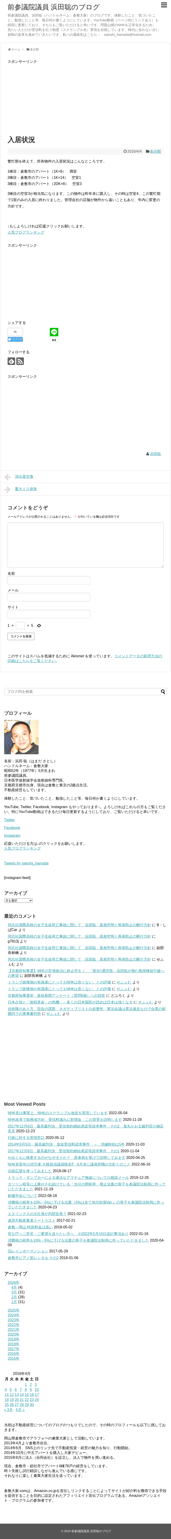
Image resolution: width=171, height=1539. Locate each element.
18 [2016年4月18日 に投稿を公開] (7, 1400)
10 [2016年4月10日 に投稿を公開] (37, 1390)
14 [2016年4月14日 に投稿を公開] (22, 1395)
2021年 (14, 1330)
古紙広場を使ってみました (30, 1171)
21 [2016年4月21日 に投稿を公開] (22, 1400)
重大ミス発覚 (20, 489)
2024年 (14, 1315)
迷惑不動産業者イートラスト (32, 1220)
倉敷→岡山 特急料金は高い (30, 1227)
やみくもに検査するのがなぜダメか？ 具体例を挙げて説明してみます (66, 1158)
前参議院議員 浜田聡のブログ (54, 7)
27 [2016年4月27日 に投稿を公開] (17, 1405)
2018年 (14, 1344)
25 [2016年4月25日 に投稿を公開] (7, 1405)
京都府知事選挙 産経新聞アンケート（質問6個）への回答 (56, 995)
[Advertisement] (86, 97)
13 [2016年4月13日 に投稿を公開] (17, 1395)
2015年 (14, 1358)
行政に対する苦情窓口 (26, 1138)
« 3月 (8, 1410)
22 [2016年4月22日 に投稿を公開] (27, 1400)
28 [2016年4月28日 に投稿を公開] (22, 1405)
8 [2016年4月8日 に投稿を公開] (26, 1390)
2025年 (14, 1310)
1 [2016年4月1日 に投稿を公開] (26, 1385)
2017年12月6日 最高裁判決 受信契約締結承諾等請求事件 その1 (64, 1151)
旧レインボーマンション (28, 1251)
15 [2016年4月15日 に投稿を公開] (27, 1395)
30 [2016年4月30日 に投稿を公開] (32, 1405)
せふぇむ (124, 982)
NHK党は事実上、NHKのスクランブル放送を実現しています (58, 1113)
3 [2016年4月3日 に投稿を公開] (36, 1385)
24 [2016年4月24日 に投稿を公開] (37, 1400)
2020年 (14, 1334)
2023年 (14, 1320)
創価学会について (22, 1196)
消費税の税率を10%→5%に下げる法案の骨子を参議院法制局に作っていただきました (78, 1240)
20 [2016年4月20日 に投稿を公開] (17, 1400)
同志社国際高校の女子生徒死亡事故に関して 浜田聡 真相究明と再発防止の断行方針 (79, 925)
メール (13, 590)
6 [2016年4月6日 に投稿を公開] (16, 1390)
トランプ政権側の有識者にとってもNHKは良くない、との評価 (59, 982)
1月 (14, 1302)
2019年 (14, 1339)
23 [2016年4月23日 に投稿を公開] (32, 1400)
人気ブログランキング (26, 232)
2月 (14, 1297)
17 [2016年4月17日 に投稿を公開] (37, 1395)
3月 (14, 1292)
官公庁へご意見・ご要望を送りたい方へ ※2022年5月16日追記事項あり (68, 1234)
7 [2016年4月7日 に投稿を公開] (21, 1390)
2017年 (14, 1349)
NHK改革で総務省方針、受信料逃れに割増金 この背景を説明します (65, 1120)
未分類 (155, 151)
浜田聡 (155, 454)
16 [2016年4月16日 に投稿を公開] (32, 1395)
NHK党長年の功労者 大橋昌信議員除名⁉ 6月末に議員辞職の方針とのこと (69, 1164)
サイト (13, 607)
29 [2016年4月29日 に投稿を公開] (27, 1405)
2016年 (14, 1354)
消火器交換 (19, 477)
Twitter (9, 820)
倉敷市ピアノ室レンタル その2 (33, 1258)
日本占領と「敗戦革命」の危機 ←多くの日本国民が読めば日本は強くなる (70, 1002)
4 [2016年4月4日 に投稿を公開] (6, 1390)
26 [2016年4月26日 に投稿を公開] (12, 1405)
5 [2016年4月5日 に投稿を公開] (11, 1390)
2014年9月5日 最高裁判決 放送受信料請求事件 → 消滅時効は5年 (66, 1144)
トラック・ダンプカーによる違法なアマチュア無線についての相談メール (68, 1178)
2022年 (14, 1325)
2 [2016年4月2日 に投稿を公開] (31, 1385)
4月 (14, 1287)
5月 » (20, 1410)
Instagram (12, 835)
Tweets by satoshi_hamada (26, 863)
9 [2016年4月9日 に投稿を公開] (31, 1390)
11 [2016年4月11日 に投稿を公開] (7, 1395)
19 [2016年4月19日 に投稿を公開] (12, 1400)
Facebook (12, 828)
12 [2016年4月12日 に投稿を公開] (12, 1395)
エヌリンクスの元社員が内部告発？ (37, 1214)
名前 (11, 573)
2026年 (14, 1283)
